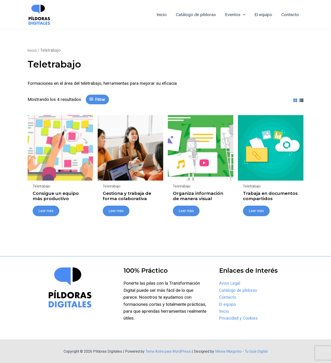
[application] (244, 15)
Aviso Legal (230, 283)
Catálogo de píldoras (197, 14)
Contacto (290, 14)
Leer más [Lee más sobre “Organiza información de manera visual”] (186, 211)
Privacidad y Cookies (239, 318)
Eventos (236, 15)
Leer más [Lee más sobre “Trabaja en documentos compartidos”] (256, 211)
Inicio (164, 14)
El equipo (264, 14)
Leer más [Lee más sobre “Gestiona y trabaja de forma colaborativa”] (116, 211)
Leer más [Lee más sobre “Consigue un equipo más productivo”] (46, 211)
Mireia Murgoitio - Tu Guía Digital (241, 351)
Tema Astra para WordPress (168, 351)
